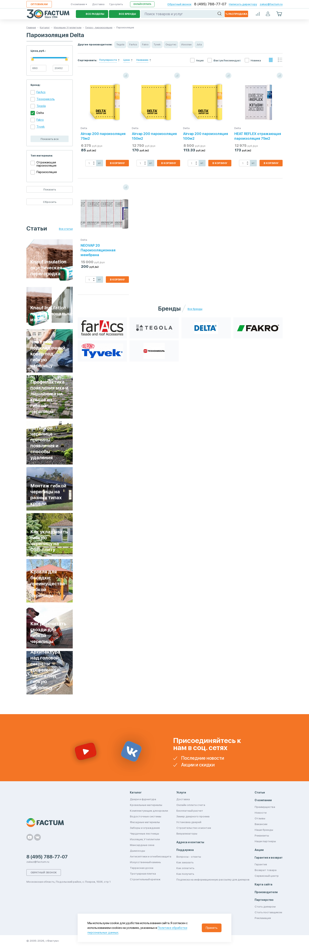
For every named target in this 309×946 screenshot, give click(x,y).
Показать (49, 189)
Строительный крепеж (145, 879)
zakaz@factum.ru (271, 4)
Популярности (108, 59)
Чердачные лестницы (144, 833)
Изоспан (186, 44)
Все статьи (66, 229)
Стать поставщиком (268, 912)
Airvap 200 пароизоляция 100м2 (205, 136)
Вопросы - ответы (188, 856)
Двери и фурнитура (143, 799)
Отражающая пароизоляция (46, 164)
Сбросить (49, 201)
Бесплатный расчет (189, 810)
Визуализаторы (186, 833)
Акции (259, 849)
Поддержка (185, 849)
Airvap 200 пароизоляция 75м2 (103, 136)
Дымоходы (137, 850)
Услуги (181, 792)
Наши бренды (264, 829)
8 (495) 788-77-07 (210, 4)
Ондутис (171, 44)
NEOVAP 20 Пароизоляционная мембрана (98, 250)
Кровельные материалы (146, 804)
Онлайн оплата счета (190, 804)
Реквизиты (262, 835)
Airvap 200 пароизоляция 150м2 (154, 136)
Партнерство (264, 899)
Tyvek (40, 126)
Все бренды (195, 309)
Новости (260, 812)
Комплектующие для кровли (149, 810)
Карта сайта (263, 884)
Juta (199, 44)
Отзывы (260, 818)
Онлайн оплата (142, 4)
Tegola (41, 106)
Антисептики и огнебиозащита (150, 856)
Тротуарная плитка (143, 873)
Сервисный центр (267, 875)
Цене (126, 59)
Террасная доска (141, 867)
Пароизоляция (46, 172)
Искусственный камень (145, 862)
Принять (212, 928)
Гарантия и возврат (269, 857)
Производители (266, 892)
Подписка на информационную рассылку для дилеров (212, 879)
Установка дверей (188, 822)
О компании (79, 4)
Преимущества (265, 806)
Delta (40, 113)
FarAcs (41, 92)
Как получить (185, 873)
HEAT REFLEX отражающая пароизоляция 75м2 (257, 136)
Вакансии (261, 824)
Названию (142, 59)
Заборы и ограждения (145, 827)
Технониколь (45, 99)
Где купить (116, 4)
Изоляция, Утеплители (145, 839)
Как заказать (185, 862)
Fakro (40, 120)
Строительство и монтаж (193, 827)
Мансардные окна (142, 845)
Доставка (98, 4)
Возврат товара (265, 870)
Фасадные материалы (145, 822)
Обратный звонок (179, 4)
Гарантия (261, 864)
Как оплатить (185, 868)
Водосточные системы (145, 816)
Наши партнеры (265, 841)
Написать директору (243, 4)
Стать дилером (265, 906)
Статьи (260, 792)
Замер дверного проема (192, 816)
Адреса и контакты (190, 842)
